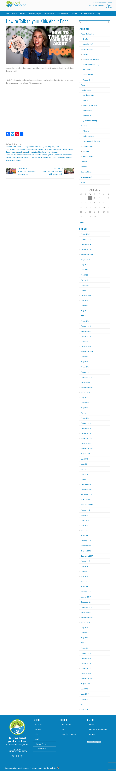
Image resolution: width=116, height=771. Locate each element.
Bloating (12, 149)
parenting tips (35, 157)
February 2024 (86, 239)
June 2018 (85, 520)
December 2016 (86, 602)
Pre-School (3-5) (88, 70)
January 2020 (86, 428)
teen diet (9, 160)
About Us (38, 724)
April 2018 (84, 530)
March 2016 (85, 648)
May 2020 (84, 408)
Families (85, 54)
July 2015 (84, 689)
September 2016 (87, 617)
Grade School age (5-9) (20, 147)
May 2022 (84, 311)
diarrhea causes (11, 152)
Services (38, 729)
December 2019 (86, 433)
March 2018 (85, 536)
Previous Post (23, 168)
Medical (84, 126)
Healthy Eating (86, 90)
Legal (37, 739)
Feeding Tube (88, 146)
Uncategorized (86, 177)
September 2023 (87, 254)
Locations (110, 2)
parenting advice (24, 157)
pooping (48, 157)
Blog (36, 734)
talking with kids (66, 157)
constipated (48, 149)
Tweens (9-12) (49, 147)
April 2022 (84, 316)
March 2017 (85, 587)
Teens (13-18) (39, 147)
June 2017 (85, 571)
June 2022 (85, 305)
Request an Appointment (101, 2)
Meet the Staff (88, 44)
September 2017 (87, 556)
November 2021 (86, 341)
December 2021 (86, 336)
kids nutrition (67, 155)
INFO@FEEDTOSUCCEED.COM (18, 751)
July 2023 (84, 265)
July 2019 (84, 459)
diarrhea (70, 149)
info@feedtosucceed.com (105, 5)
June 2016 (85, 633)
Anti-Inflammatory (89, 136)
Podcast (84, 162)
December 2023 (86, 249)
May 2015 (84, 699)
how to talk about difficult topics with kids (20, 155)
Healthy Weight (88, 156)
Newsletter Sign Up (69, 734)
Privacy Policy (41, 744)
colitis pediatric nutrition (35, 149)
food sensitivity (44, 152)
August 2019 (85, 454)
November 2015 (86, 668)
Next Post (58, 168)
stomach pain (56, 157)
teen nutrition (16, 160)
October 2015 (86, 674)
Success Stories (86, 172)
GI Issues (9, 147)
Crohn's (64, 149)
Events (85, 39)
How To (31, 147)
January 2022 (86, 331)
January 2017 (86, 597)
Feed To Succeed (25, 4)
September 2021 (87, 352)
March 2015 (85, 709)
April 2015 (84, 704)
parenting (15, 157)
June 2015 (85, 694)
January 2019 (86, 484)
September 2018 (87, 505)
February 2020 (86, 423)
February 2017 (86, 592)
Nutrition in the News (90, 105)
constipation (57, 149)
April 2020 (84, 413)
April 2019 (84, 469)
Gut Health (54, 152)
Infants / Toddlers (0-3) (91, 64)
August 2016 (85, 622)
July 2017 (84, 566)
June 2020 (85, 403)
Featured (84, 85)
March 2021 (85, 367)
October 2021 (86, 346)
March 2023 (85, 285)
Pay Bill (93, 2)
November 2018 (86, 495)
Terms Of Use (41, 749)
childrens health (21, 149)
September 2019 (87, 449)
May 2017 (84, 576)
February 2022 (86, 326)
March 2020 (85, 418)
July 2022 (84, 300)
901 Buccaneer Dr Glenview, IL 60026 (17, 745)
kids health (58, 155)
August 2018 (85, 510)
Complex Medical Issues (91, 141)
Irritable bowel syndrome (45, 155)
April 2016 (84, 643)
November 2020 (86, 377)
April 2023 (84, 280)
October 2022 (86, 295)
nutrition (8, 157)
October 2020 (86, 382)
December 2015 (86, 663)
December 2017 (86, 546)
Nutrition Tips (87, 116)
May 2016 (84, 638)
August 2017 (85, 561)
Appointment (66, 724)
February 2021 (86, 372)
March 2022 (85, 321)
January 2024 (86, 244)
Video (57, 147)
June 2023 (85, 270)
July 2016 (84, 627)
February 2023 (86, 290)
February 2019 (86, 479)
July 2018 (84, 515)
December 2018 (86, 490)
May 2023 (84, 275)
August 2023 (85, 259)
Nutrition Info (87, 111)
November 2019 (86, 438)
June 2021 (85, 357)
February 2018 (86, 541)
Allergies (86, 131)
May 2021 (84, 362)
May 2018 (84, 525)
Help (63, 729)
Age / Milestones (87, 49)
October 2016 (86, 612)
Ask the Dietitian (88, 95)
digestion (20, 152)
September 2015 (87, 679)
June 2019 (85, 464)
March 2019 (85, 474)
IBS (36, 155)
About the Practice (87, 34)
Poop (43, 157)
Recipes (84, 167)
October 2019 (86, 443)
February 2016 (86, 653)
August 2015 (85, 684)
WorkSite (52, 768)
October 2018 (86, 500)
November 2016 (86, 607)
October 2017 (86, 551)
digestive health (29, 152)
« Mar (82, 222)
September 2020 (87, 387)
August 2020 (85, 392)
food (37, 152)
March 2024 (85, 234)
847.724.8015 (93, 5)
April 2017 (84, 581)
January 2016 (86, 658)
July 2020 (84, 397)
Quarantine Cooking (90, 121)
